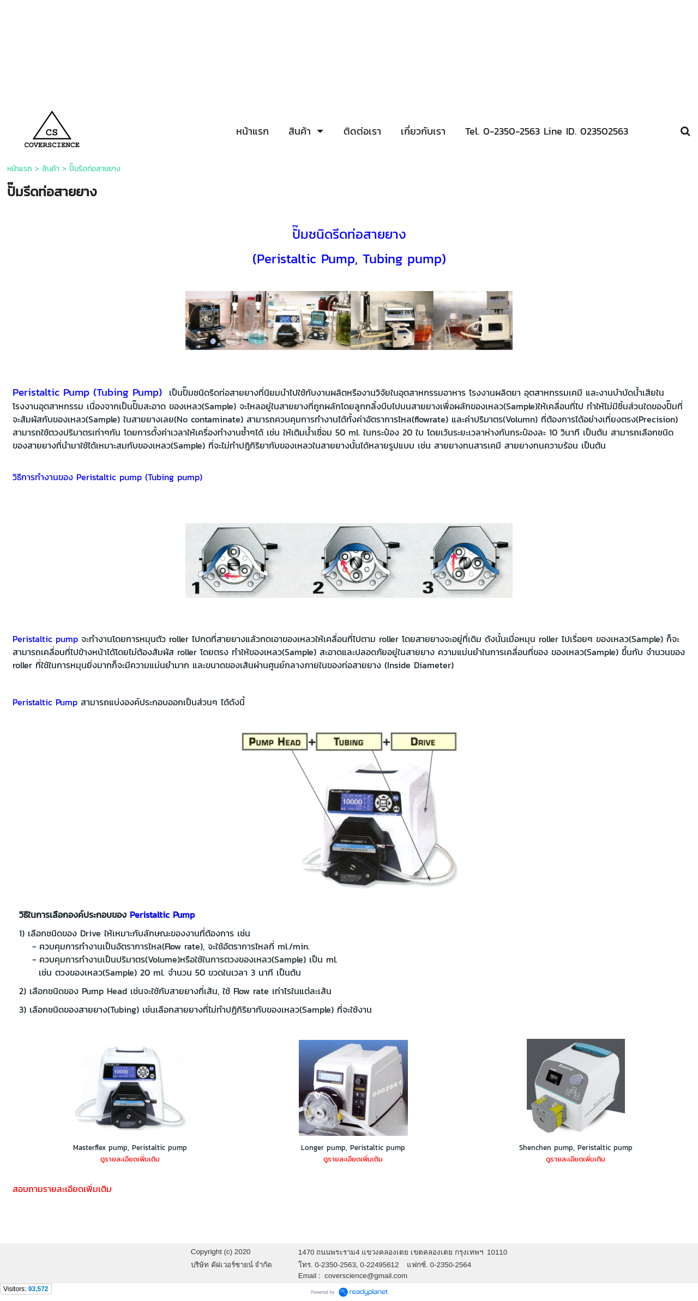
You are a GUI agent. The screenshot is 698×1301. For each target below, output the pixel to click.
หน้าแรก (19, 168)
